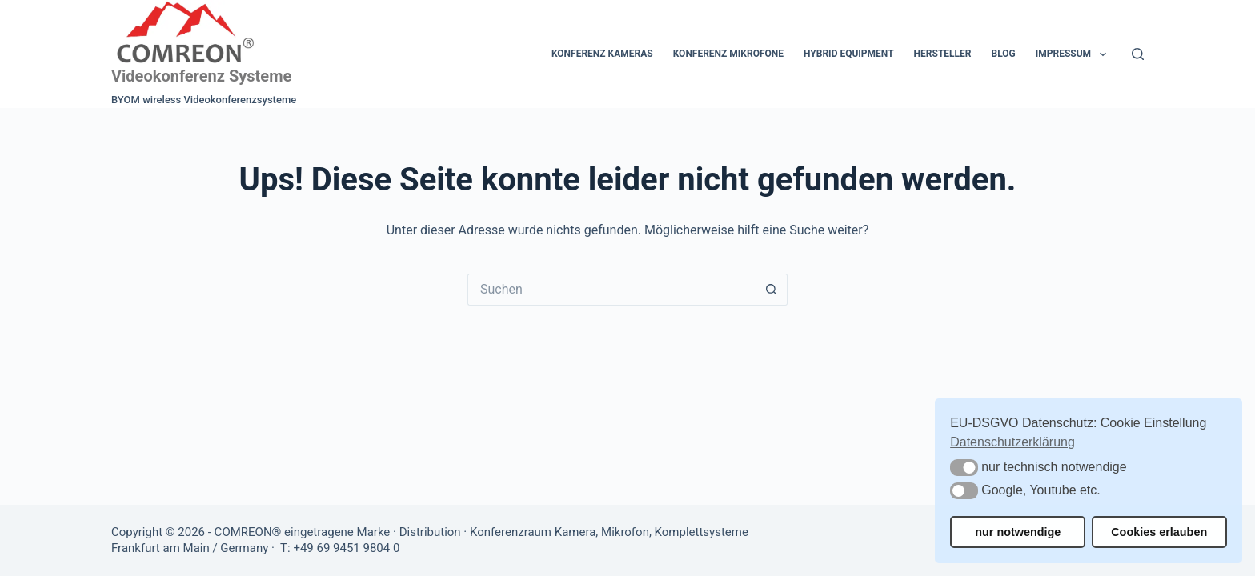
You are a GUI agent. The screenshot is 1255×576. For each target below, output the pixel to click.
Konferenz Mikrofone (728, 53)
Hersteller (943, 53)
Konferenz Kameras (602, 53)
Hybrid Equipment (849, 53)
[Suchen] (1138, 54)
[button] (964, 467)
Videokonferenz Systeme (201, 76)
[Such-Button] (772, 290)
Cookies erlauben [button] (1159, 532)
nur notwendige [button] (1018, 532)
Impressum (1074, 54)
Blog (1003, 53)
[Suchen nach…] (611, 290)
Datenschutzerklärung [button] (1012, 442)
